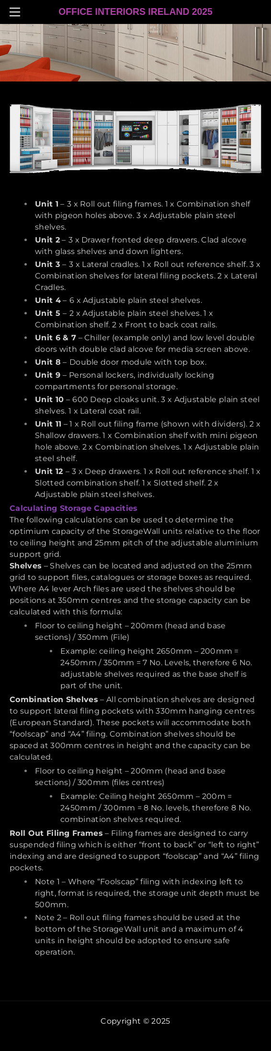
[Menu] (17, 12)
